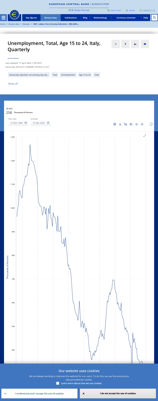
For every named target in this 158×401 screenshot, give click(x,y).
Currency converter (126, 17)
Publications (71, 17)
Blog (85, 17)
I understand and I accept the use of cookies (39, 393)
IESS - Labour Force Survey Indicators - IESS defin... (56, 24)
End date (34, 119)
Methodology (100, 17)
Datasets (26, 24)
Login (132, 10)
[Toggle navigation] (3, 17)
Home (2, 24)
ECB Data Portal (79, 10)
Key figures (31, 17)
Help (145, 17)
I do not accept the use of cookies (118, 393)
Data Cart (116, 10)
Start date (12, 119)
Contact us (149, 10)
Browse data (50, 17)
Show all (13, 83)
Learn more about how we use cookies (81, 383)
